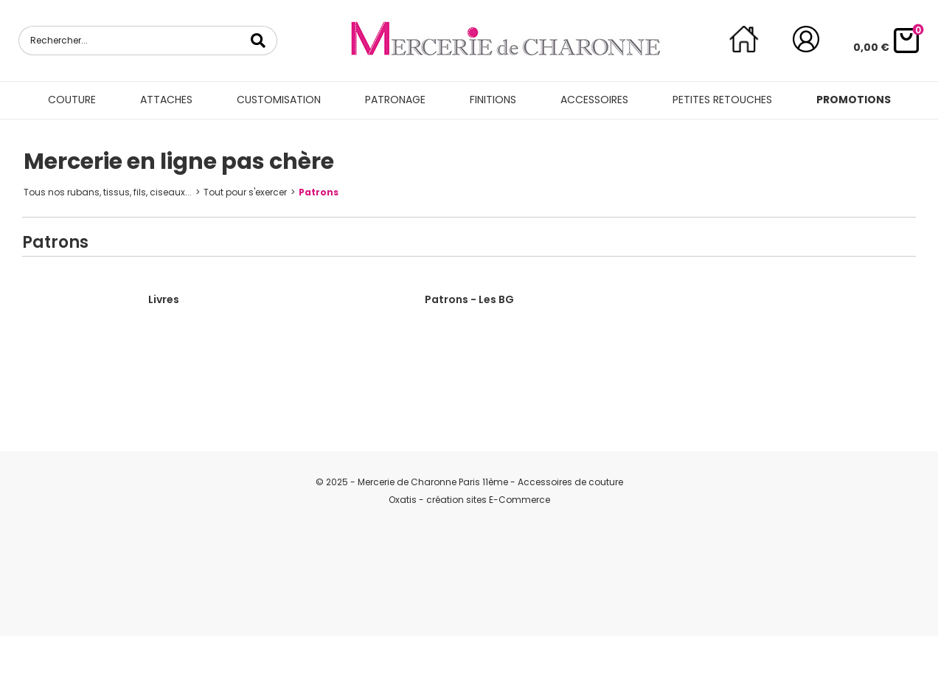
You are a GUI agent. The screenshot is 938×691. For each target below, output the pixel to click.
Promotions (853, 99)
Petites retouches (722, 99)
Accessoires (594, 99)
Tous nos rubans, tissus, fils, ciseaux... (108, 192)
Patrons (318, 192)
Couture (72, 99)
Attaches (166, 99)
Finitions (493, 99)
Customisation (279, 99)
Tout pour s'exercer (245, 192)
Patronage (395, 99)
